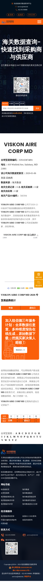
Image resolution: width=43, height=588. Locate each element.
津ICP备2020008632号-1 (21, 570)
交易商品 (30, 416)
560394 (23, 195)
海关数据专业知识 (29, 500)
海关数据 (28, 215)
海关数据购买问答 (7, 500)
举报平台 (27, 576)
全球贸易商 (5, 493)
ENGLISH (31, 15)
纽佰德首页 (5, 489)
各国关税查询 (27, 520)
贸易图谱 (23, 416)
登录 (10, 14)
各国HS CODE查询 (29, 516)
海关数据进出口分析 (29, 504)
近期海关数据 (4, 416)
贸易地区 (11, 416)
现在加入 (20, 350)
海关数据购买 (27, 493)
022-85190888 (22, 10)
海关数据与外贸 (7, 504)
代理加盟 (4, 523)
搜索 (37, 108)
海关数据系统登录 (7, 516)
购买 (20, 14)
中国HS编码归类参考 (9, 520)
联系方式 (36, 416)
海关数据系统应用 (29, 497)
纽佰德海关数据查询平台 (22, 3)
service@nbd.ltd (23, 7)
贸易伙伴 (17, 416)
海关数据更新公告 (7, 497)
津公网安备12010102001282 (20, 568)
